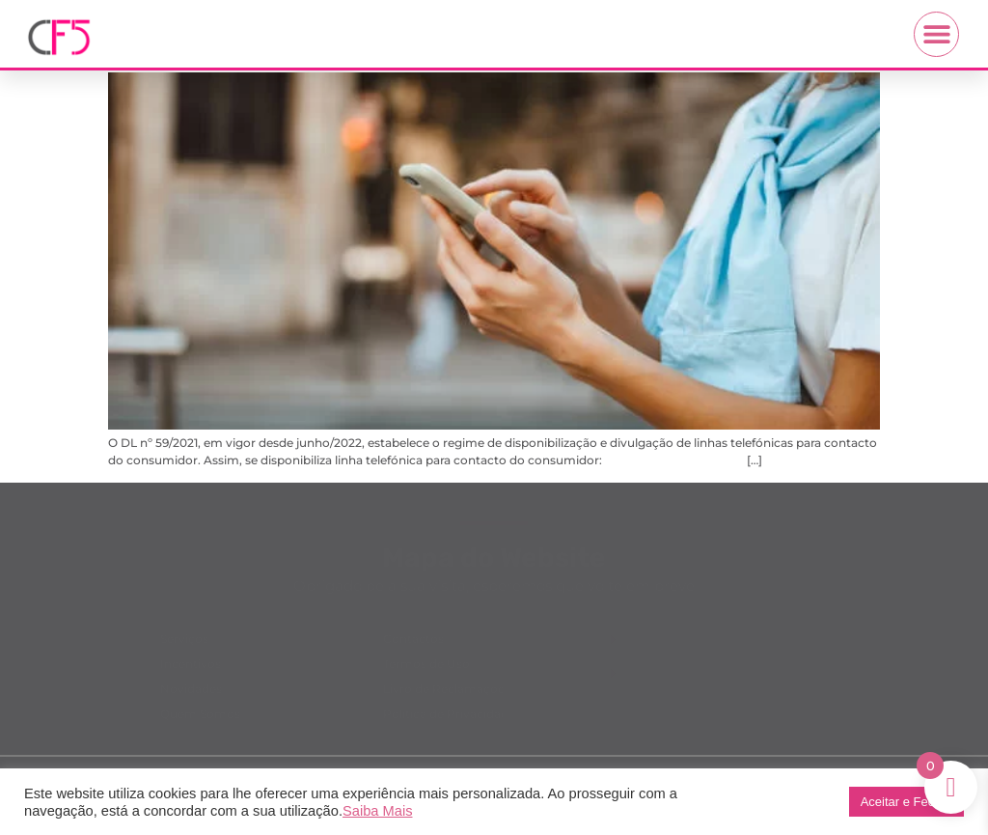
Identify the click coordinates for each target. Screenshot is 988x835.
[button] (936, 34)
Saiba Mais (378, 811)
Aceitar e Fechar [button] (906, 801)
